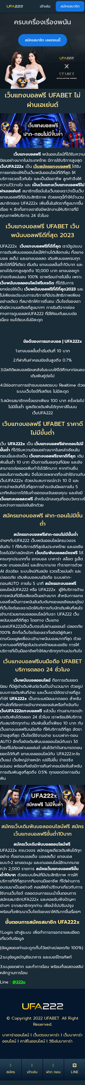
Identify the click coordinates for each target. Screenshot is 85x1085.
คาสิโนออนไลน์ (32, 1041)
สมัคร (10, 1072)
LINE (74, 1072)
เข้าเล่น (32, 1072)
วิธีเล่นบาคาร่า (61, 1041)
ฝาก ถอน (53, 1072)
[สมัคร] (11, 1065)
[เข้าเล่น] (32, 1065)
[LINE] (74, 1065)
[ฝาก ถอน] (53, 1065)
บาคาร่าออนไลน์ (15, 1035)
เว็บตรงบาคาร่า (46, 1035)
